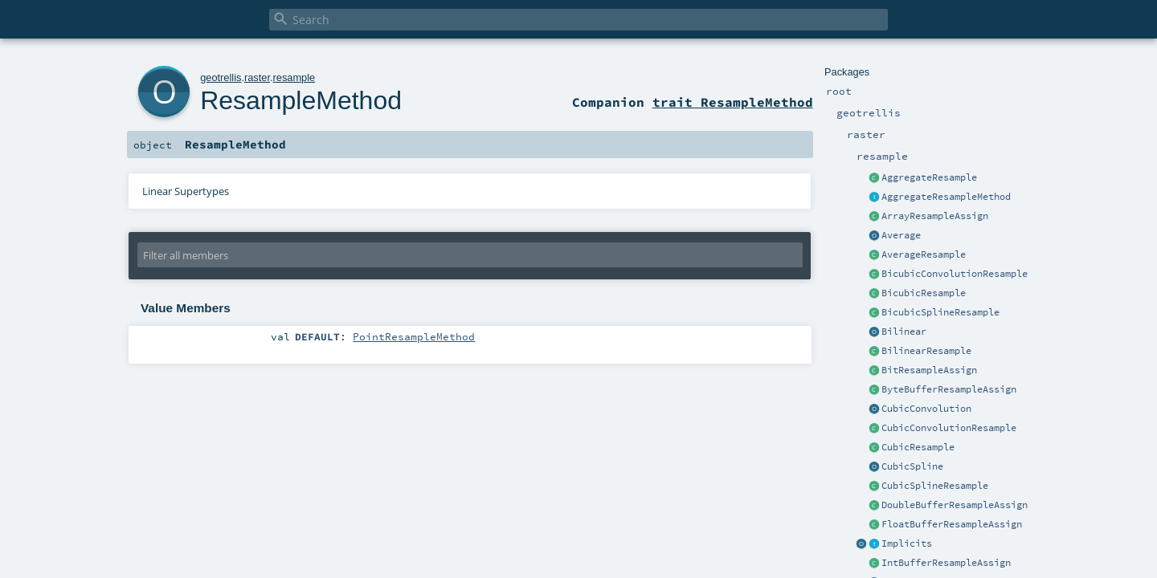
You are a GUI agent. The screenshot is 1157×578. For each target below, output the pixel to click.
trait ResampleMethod (732, 102)
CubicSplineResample (934, 485)
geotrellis (220, 77)
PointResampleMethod (414, 336)
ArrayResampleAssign (934, 216)
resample (294, 77)
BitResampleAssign (929, 370)
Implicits (906, 543)
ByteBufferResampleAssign (948, 389)
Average (901, 235)
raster (257, 77)
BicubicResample (923, 293)
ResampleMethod (301, 100)
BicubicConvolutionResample (954, 273)
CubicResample (918, 447)
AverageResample (923, 254)
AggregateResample (929, 177)
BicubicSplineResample (940, 312)
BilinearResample (926, 350)
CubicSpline (912, 466)
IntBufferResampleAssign (946, 562)
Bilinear (903, 331)
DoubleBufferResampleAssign (954, 505)
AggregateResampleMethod (946, 196)
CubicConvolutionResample (948, 428)
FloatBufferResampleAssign (951, 524)
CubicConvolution (926, 408)
